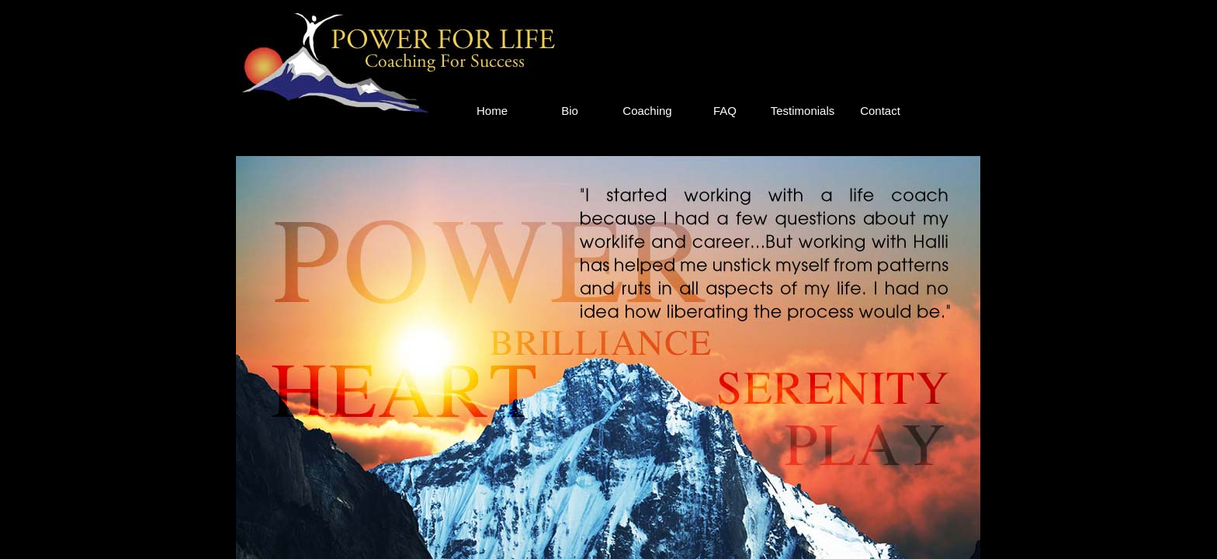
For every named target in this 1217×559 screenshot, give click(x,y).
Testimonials (803, 110)
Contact (880, 110)
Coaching (646, 110)
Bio (569, 110)
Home (492, 110)
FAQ (725, 110)
